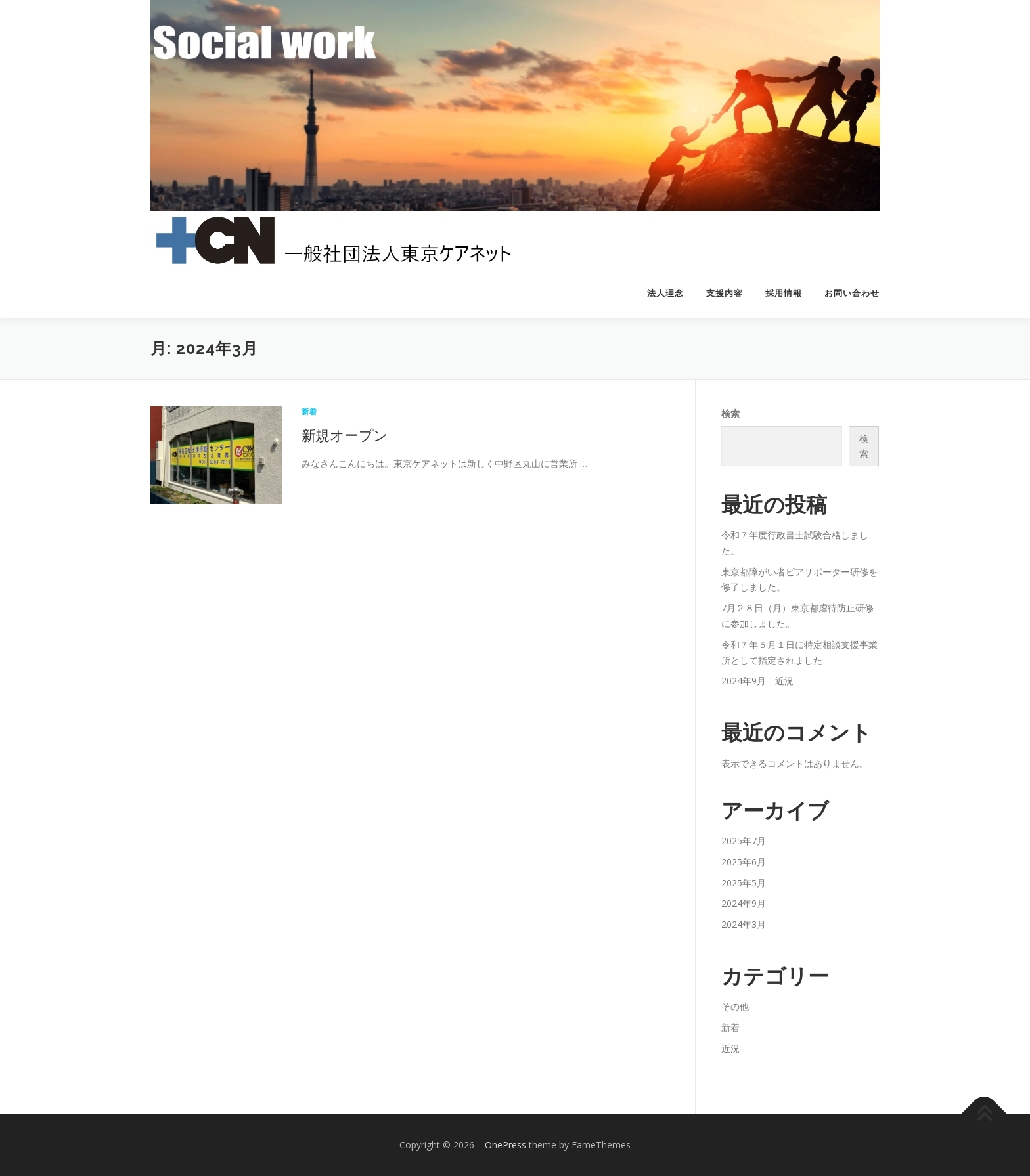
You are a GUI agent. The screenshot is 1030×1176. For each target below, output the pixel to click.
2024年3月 (743, 924)
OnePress (505, 1145)
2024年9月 (743, 903)
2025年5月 (743, 883)
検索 (730, 413)
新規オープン (345, 435)
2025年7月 (743, 841)
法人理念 (665, 293)
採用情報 (783, 293)
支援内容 (724, 293)
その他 (735, 1006)
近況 (730, 1048)
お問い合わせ (852, 293)
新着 (309, 411)
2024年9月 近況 (757, 680)
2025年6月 (743, 862)
